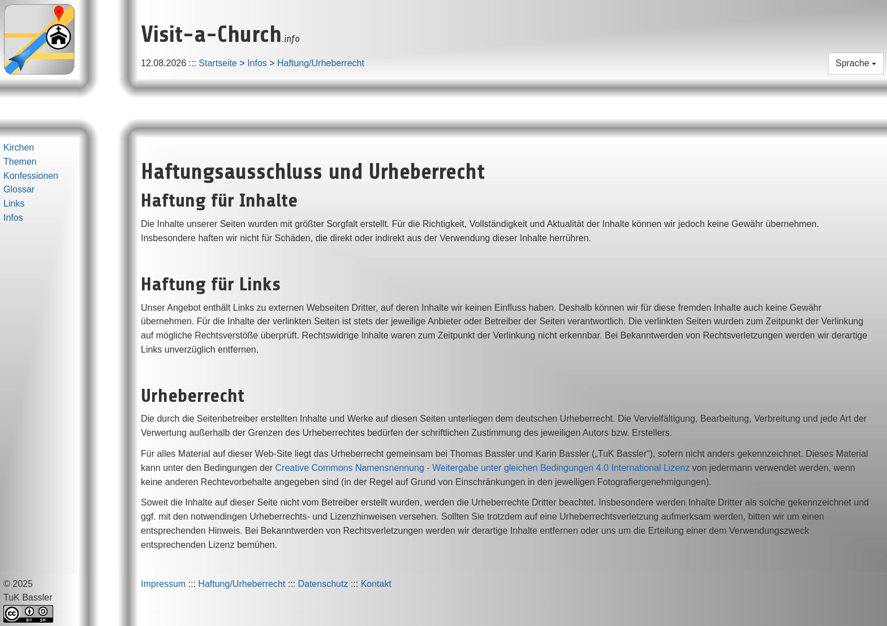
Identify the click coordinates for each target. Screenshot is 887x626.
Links (13, 203)
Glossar (19, 189)
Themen (20, 161)
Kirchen (18, 147)
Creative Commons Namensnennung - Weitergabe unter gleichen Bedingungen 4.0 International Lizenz (482, 468)
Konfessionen (30, 176)
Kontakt (376, 584)
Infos (257, 63)
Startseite (218, 63)
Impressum (163, 584)
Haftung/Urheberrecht (320, 63)
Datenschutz (323, 584)
